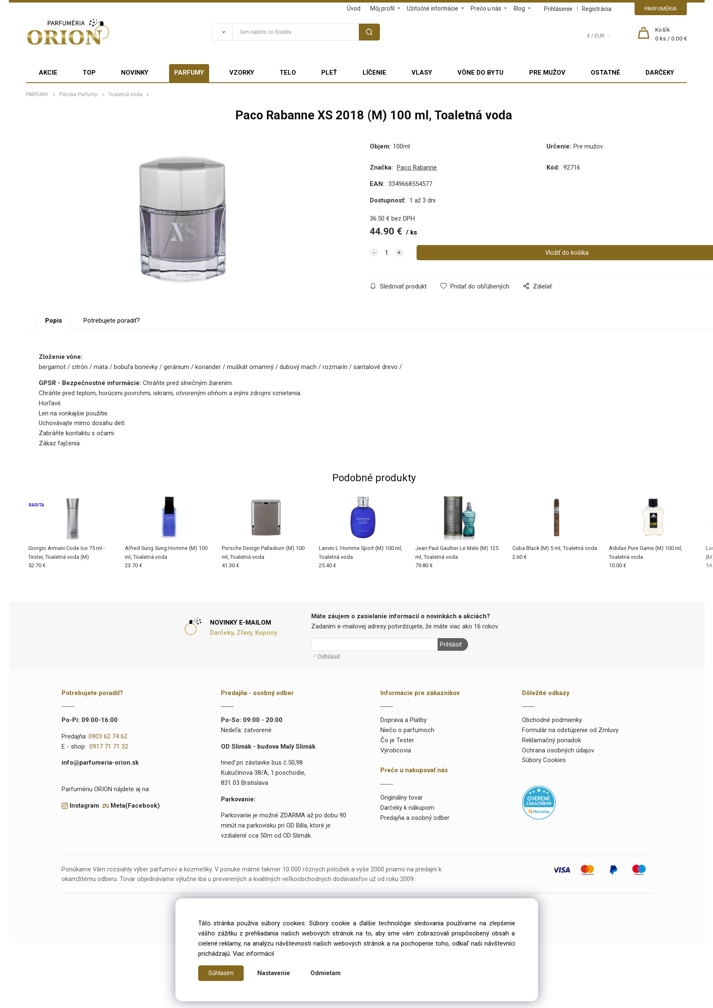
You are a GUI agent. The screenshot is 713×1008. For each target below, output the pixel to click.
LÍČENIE (374, 72)
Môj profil (382, 8)
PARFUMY (189, 72)
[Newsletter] (374, 644)
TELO (288, 72)
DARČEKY (660, 72)
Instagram (84, 805)
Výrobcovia (395, 750)
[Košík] (671, 34)
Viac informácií (253, 953)
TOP (89, 72)
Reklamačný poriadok (551, 740)
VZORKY (241, 72)
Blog (519, 8)
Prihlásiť (451, 644)
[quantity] (386, 252)
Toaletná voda (125, 94)
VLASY (422, 72)
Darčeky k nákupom (407, 807)
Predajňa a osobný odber (414, 818)
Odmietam (325, 973)
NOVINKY (134, 72)
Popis (53, 320)
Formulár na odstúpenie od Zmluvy (570, 730)
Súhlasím (221, 973)
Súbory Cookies (544, 760)
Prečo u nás (486, 8)
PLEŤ (329, 72)
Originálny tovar (401, 797)
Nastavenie (273, 973)
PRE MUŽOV (547, 72)
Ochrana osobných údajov (558, 750)
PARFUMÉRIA (661, 8)
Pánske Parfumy (78, 94)
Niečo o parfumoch (407, 730)
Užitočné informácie (432, 8)
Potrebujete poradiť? (111, 320)
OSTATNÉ (605, 72)
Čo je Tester (397, 740)
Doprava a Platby (403, 720)
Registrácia (596, 8)
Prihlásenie (558, 8)
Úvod (354, 8)
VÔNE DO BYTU (480, 72)
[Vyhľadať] (221, 32)
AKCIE (48, 72)
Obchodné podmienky (552, 720)
